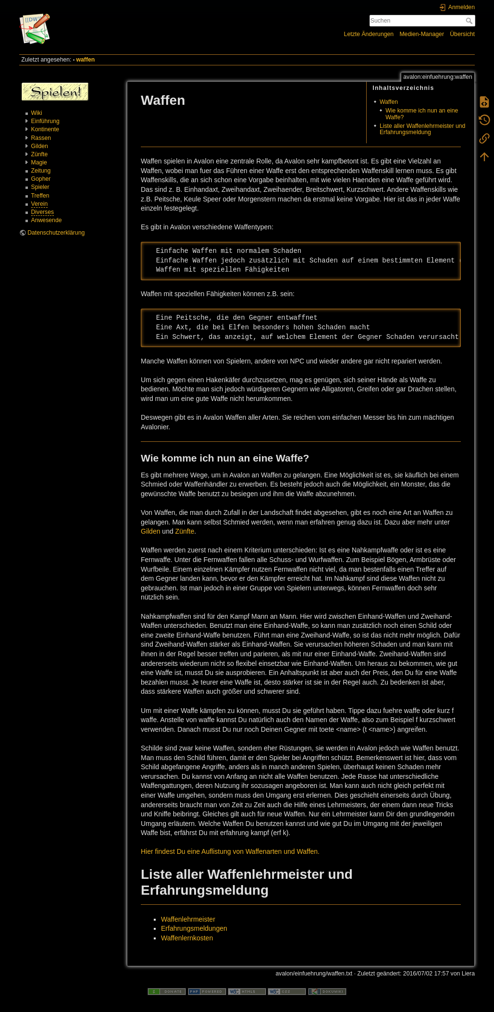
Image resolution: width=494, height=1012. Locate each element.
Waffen (389, 102)
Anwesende (46, 220)
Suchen (470, 20)
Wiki (36, 113)
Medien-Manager (421, 34)
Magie (39, 162)
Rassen (41, 138)
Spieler (40, 187)
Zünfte (39, 154)
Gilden (39, 146)
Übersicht (462, 34)
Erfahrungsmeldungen (194, 928)
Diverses (42, 212)
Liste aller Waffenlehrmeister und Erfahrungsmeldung (422, 129)
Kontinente (45, 129)
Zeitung (41, 170)
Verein (39, 203)
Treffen (40, 195)
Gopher (41, 178)
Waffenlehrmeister (188, 919)
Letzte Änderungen (369, 34)
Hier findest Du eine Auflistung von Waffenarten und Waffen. (230, 851)
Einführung (45, 121)
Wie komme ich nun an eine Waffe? (421, 113)
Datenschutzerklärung (56, 232)
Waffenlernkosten (187, 938)
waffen (85, 59)
